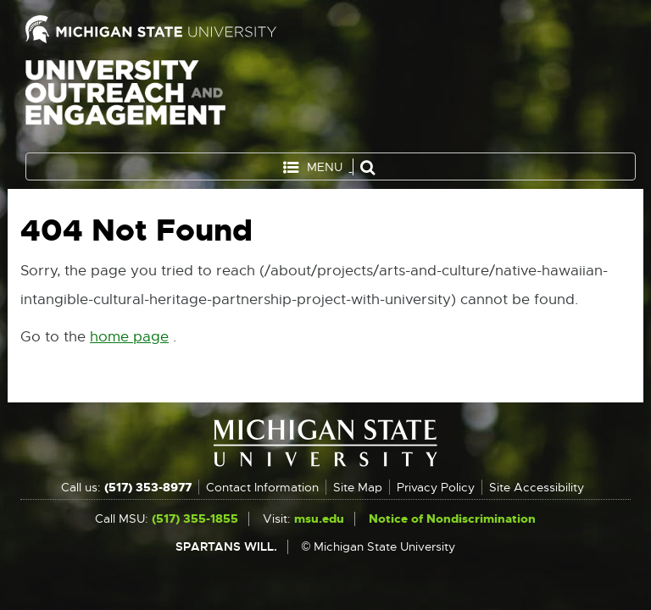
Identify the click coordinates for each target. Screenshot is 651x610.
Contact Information (262, 487)
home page (129, 337)
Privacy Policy (436, 487)
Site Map (357, 487)
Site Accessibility (536, 487)
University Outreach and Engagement (125, 101)
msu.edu (319, 518)
